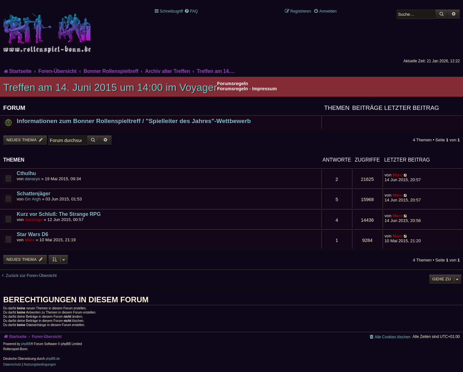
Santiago (34, 219)
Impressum (264, 88)
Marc (398, 175)
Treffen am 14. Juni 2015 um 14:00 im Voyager (110, 87)
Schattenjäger (33, 193)
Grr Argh (33, 199)
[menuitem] (191, 11)
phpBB (26, 344)
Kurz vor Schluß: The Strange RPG (59, 214)
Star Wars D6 (32, 234)
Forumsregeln (232, 88)
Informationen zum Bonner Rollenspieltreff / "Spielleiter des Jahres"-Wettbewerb (134, 121)
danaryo (32, 178)
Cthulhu (26, 173)
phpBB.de (53, 358)
